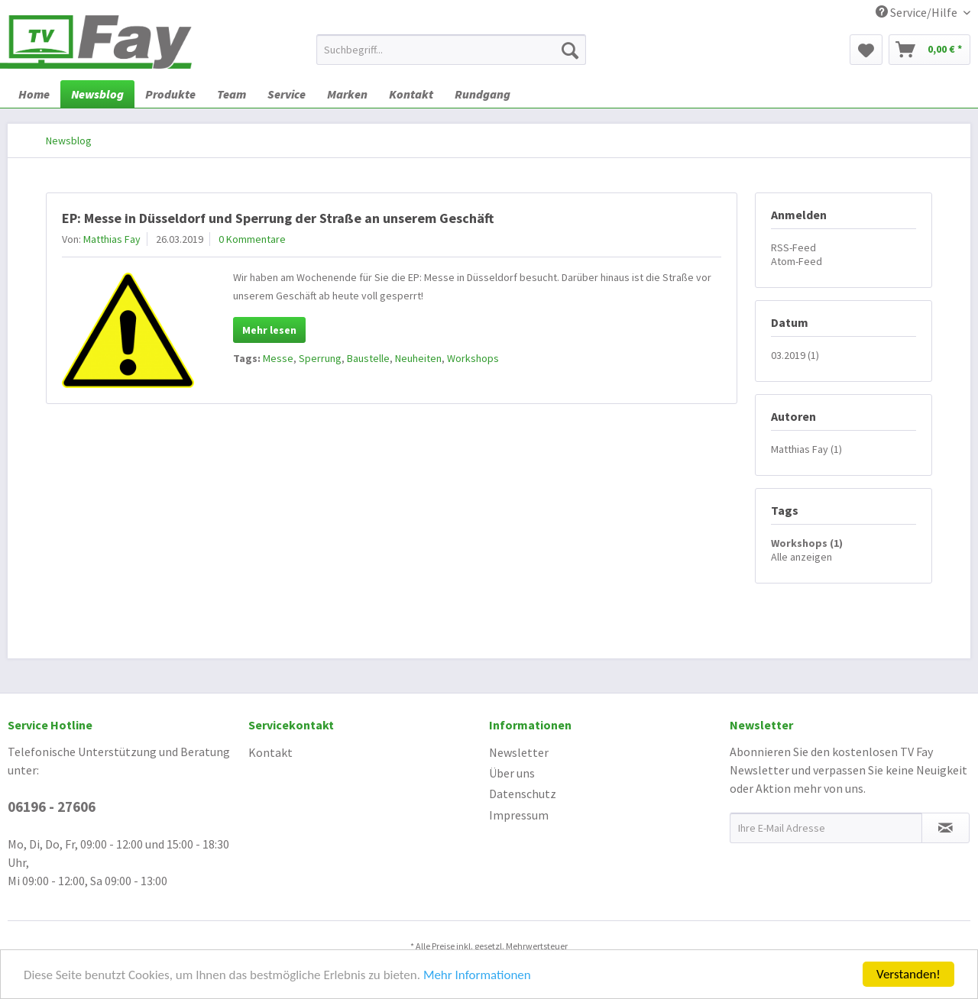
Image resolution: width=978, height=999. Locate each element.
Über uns (512, 773)
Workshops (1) (807, 543)
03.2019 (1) (795, 355)
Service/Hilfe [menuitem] (918, 12)
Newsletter (519, 752)
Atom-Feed (796, 261)
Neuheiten (418, 358)
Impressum (519, 815)
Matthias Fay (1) (806, 449)
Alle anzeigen (801, 557)
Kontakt (270, 752)
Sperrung (320, 358)
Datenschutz (522, 793)
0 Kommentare (252, 239)
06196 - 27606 (52, 806)
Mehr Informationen (477, 976)
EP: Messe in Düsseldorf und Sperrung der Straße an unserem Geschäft (278, 218)
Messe (278, 358)
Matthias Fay (112, 239)
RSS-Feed (793, 247)
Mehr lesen (269, 330)
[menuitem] (451, 49)
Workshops (473, 358)
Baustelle (368, 358)
